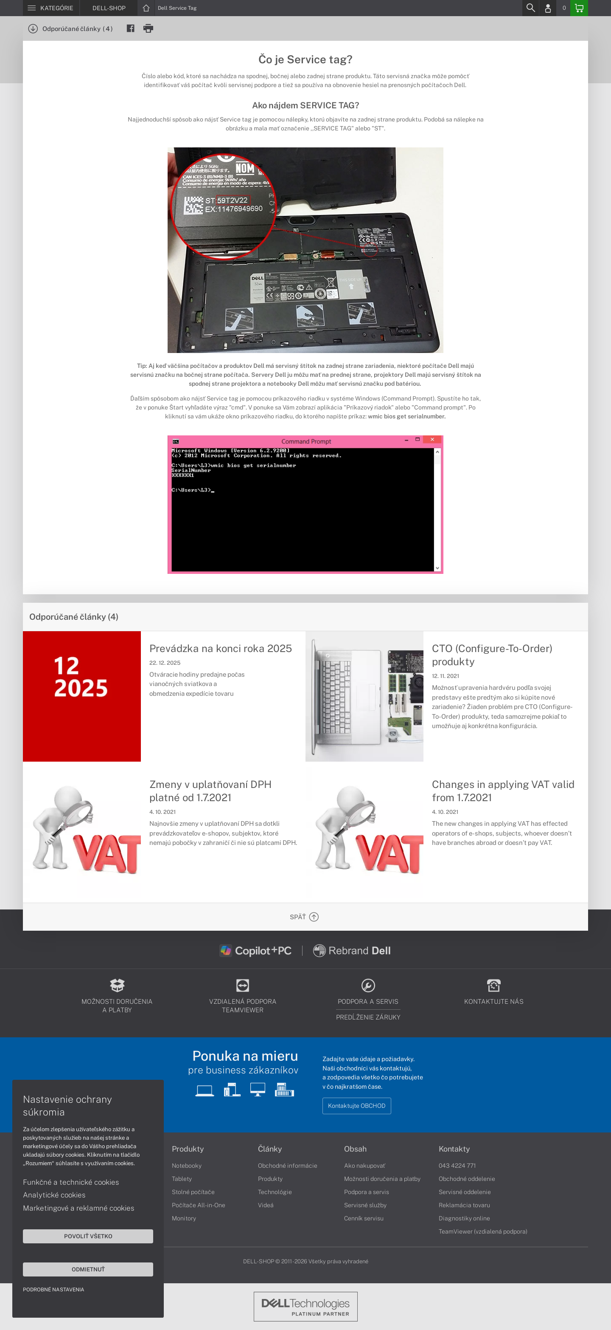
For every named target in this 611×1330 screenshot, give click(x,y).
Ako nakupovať (364, 1165)
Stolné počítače (193, 1192)
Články (270, 1149)
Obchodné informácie (287, 1165)
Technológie (275, 1192)
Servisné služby (365, 1205)
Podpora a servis (366, 1192)
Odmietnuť (80, 1268)
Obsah (355, 1149)
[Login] (547, 8)
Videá (266, 1205)
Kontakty (454, 1149)
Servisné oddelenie (465, 1192)
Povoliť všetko (80, 1235)
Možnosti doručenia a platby (382, 1178)
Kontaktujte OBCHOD (357, 1105)
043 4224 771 (457, 1165)
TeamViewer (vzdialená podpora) (483, 1231)
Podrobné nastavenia (54, 1289)
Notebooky (187, 1165)
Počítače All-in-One (198, 1205)
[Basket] (579, 8)
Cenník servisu (364, 1218)
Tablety (182, 1178)
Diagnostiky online (464, 1218)
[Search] (530, 8)
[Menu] (51, 8)
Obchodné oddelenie (467, 1178)
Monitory (184, 1218)
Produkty (188, 1149)
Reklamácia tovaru (464, 1205)
